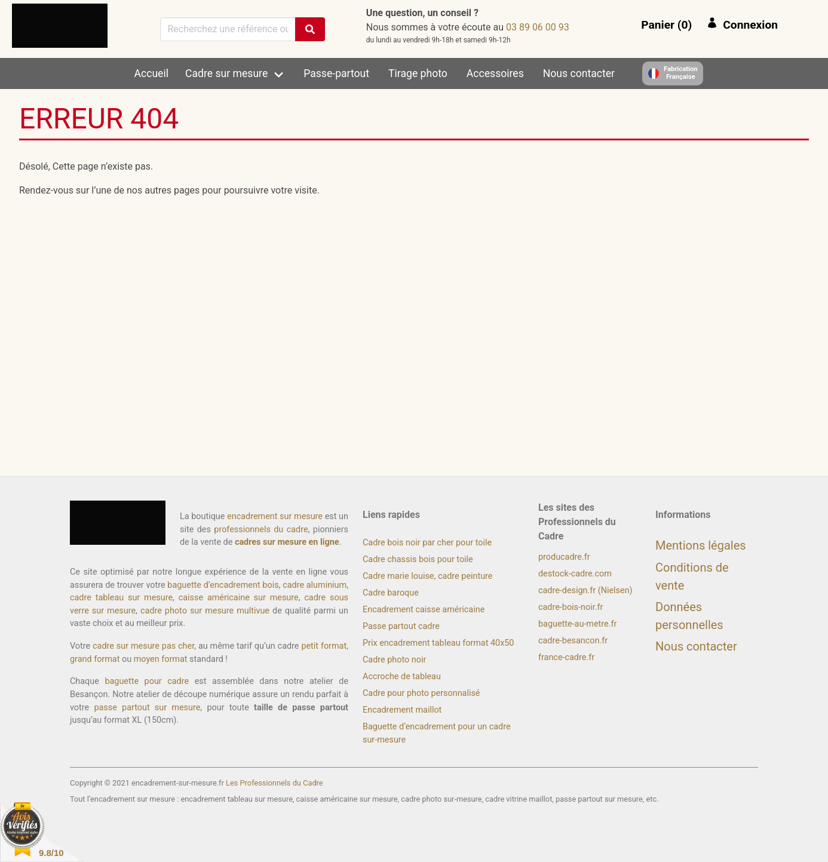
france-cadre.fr (566, 657)
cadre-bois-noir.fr (570, 607)
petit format (323, 646)
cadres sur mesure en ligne (287, 542)
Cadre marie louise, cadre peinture (427, 576)
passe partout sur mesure (147, 708)
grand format (94, 659)
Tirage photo (417, 73)
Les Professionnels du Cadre (274, 782)
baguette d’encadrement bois (222, 585)
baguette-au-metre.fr (577, 624)
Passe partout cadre (401, 626)
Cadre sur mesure (226, 73)
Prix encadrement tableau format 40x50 (438, 643)
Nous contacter (579, 73)
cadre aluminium (314, 585)
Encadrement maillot (402, 710)
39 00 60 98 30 (537, 27)
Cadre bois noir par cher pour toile (427, 543)
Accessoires (495, 73)
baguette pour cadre (147, 681)
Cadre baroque (391, 593)
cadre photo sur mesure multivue (204, 611)
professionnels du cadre (261, 529)
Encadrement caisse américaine (423, 610)
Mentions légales (700, 545)
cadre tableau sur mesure (121, 598)
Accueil (151, 73)
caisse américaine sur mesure (239, 598)
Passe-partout (336, 73)
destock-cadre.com (575, 574)
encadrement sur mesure (275, 516)
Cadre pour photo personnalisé (421, 693)
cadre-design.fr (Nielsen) (585, 590)
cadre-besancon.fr (573, 641)
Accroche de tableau (402, 676)
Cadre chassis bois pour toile (418, 559)
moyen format (161, 659)
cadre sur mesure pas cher (143, 646)
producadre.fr (564, 557)
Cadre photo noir (394, 660)
